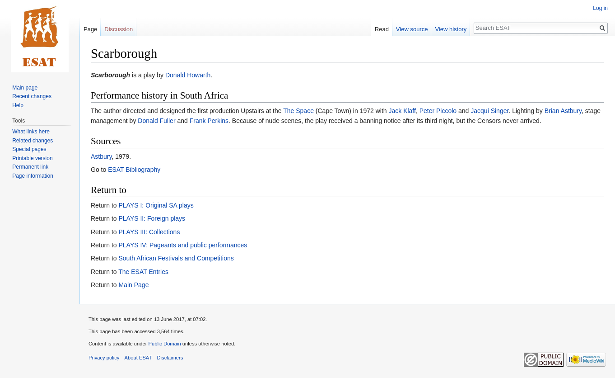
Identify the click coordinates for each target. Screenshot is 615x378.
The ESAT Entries (143, 271)
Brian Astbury (563, 110)
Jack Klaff (401, 110)
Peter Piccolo (438, 110)
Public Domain (164, 343)
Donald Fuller (156, 120)
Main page (24, 88)
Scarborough (110, 75)
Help (17, 105)
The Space (298, 110)
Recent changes (31, 96)
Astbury (101, 156)
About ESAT (138, 357)
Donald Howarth (187, 75)
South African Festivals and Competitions (175, 258)
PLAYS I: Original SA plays (155, 205)
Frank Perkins (209, 120)
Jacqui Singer (489, 110)
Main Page (133, 284)
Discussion (118, 29)
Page (90, 29)
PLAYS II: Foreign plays (151, 218)
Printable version (32, 158)
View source (412, 29)
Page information (32, 176)
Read (382, 29)
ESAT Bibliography (134, 169)
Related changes (32, 140)
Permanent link (30, 167)
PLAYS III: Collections (149, 232)
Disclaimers (170, 357)
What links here (31, 131)
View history (450, 29)
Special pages (29, 149)
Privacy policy (104, 357)
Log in (600, 8)
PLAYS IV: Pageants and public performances (182, 245)
